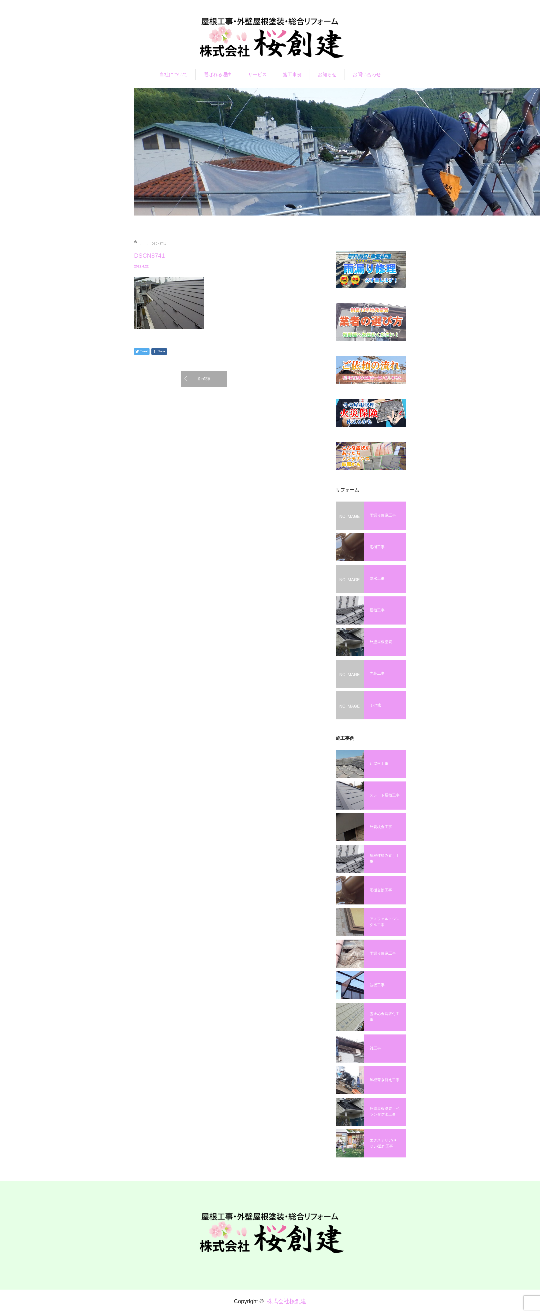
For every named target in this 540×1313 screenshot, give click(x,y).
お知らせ (327, 74)
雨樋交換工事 (381, 890)
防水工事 (377, 578)
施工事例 (292, 74)
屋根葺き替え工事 (385, 1080)
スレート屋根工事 (385, 795)
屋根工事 (377, 610)
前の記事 (203, 379)
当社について (173, 74)
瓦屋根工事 (379, 764)
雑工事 (375, 1048)
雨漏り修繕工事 (383, 515)
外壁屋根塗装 (381, 642)
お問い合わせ (367, 74)
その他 (375, 705)
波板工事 (377, 985)
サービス (257, 74)
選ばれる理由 (218, 74)
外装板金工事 (381, 827)
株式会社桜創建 (286, 1301)
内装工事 (377, 673)
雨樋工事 (377, 547)
